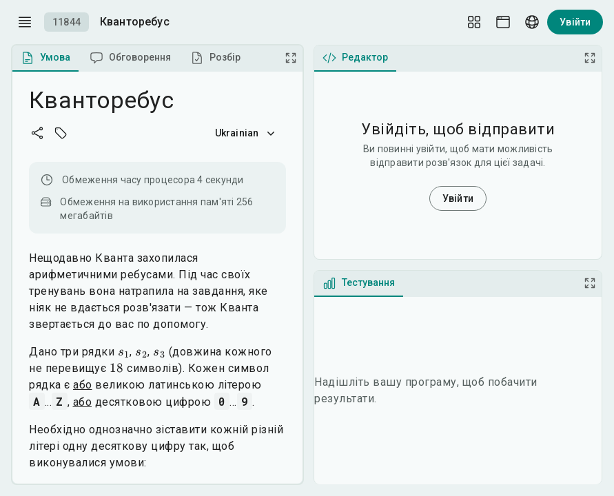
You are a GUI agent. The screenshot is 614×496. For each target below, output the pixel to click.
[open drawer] (25, 22)
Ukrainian (246, 133)
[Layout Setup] (474, 22)
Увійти (575, 22)
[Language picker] (532, 22)
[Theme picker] (503, 22)
